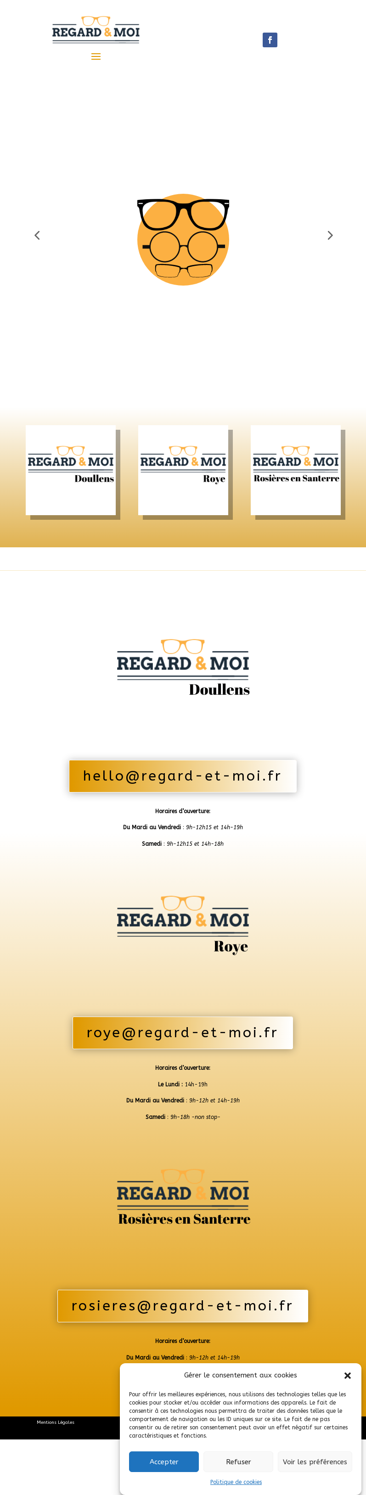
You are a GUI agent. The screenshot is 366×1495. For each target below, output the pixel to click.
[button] (347, 1375)
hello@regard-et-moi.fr (182, 810)
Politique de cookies (236, 1482)
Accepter (164, 1462)
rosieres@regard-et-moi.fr (183, 1340)
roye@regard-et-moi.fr (183, 1066)
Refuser (238, 1462)
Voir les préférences (315, 1462)
